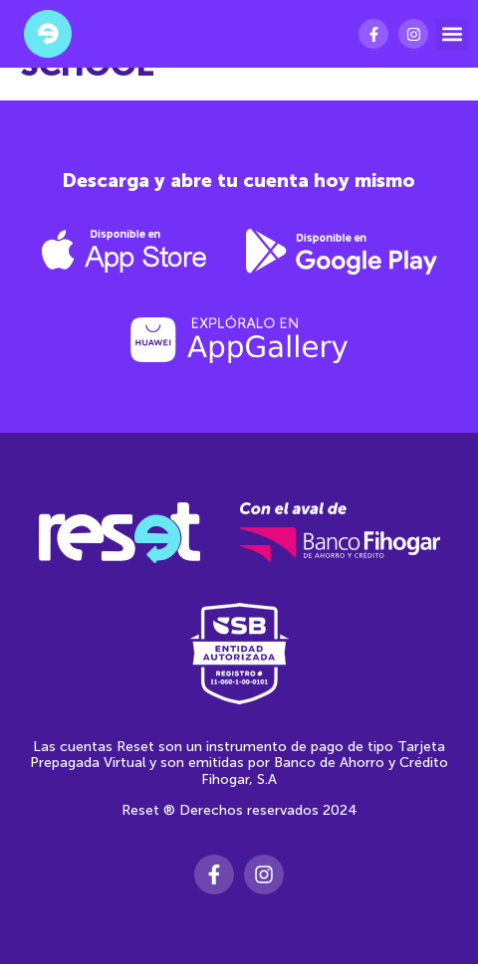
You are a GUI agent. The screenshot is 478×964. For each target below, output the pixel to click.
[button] (451, 34)
